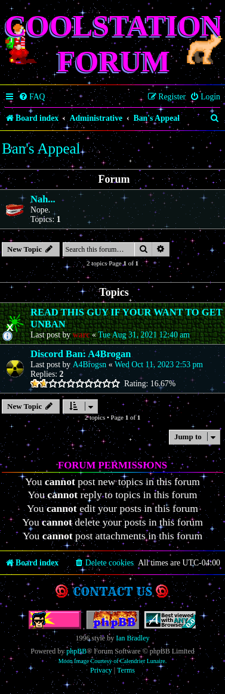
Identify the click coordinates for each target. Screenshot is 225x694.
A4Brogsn (90, 364)
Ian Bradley (132, 638)
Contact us (112, 591)
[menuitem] (32, 97)
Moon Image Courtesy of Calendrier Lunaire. (112, 661)
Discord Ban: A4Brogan (80, 353)
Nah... (43, 199)
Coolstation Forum (114, 43)
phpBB (76, 651)
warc (81, 334)
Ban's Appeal (41, 148)
